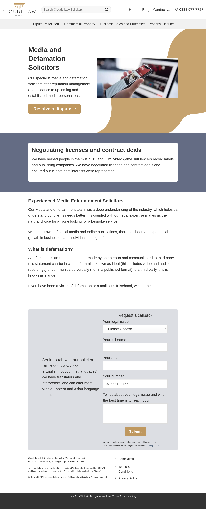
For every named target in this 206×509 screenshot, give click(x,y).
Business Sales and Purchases (122, 24)
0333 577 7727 (189, 9)
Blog (146, 10)
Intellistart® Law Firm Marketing (119, 501)
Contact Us (162, 10)
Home (134, 10)
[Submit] (107, 9)
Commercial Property (80, 24)
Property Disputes (162, 24)
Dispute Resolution (46, 24)
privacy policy (153, 445)
